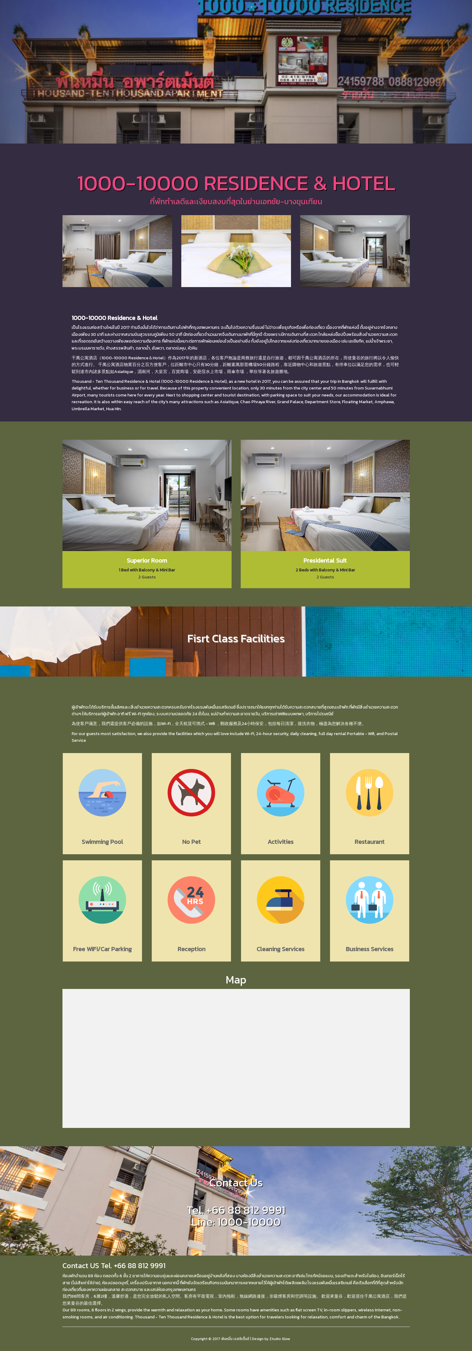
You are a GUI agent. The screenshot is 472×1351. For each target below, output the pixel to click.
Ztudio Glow (279, 1339)
